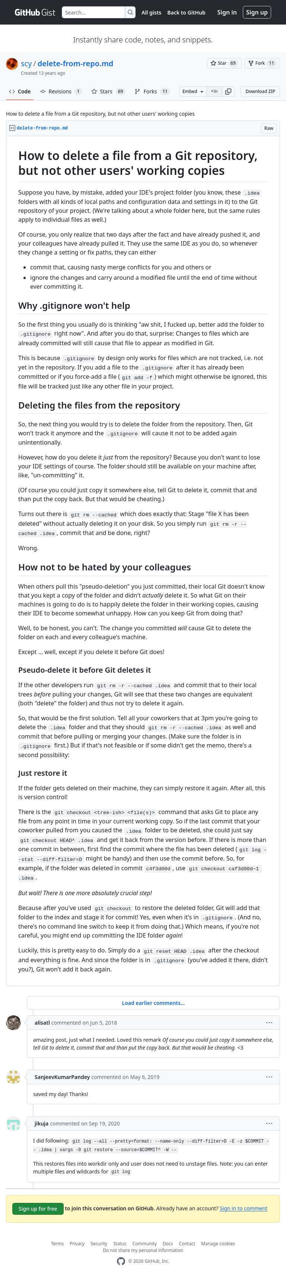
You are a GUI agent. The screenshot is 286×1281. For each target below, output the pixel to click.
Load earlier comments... (153, 1002)
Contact (187, 1243)
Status (119, 1243)
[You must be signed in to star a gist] (224, 63)
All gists (151, 12)
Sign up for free (38, 1208)
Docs (168, 1243)
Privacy (77, 1243)
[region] (143, 561)
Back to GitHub (186, 12)
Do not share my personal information (143, 1250)
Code (20, 91)
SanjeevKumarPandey (62, 1076)
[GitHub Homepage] (121, 1261)
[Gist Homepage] (35, 12)
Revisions (61, 91)
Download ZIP (260, 91)
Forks (152, 91)
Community (144, 1243)
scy (26, 63)
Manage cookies (218, 1243)
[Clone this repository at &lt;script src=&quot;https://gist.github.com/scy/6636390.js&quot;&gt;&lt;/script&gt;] (214, 91)
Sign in (227, 12)
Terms (57, 1243)
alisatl (42, 1022)
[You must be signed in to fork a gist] (262, 63)
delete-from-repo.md (76, 63)
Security (98, 1243)
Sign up (257, 12)
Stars (108, 91)
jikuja (41, 1123)
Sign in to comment (243, 1207)
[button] (228, 91)
